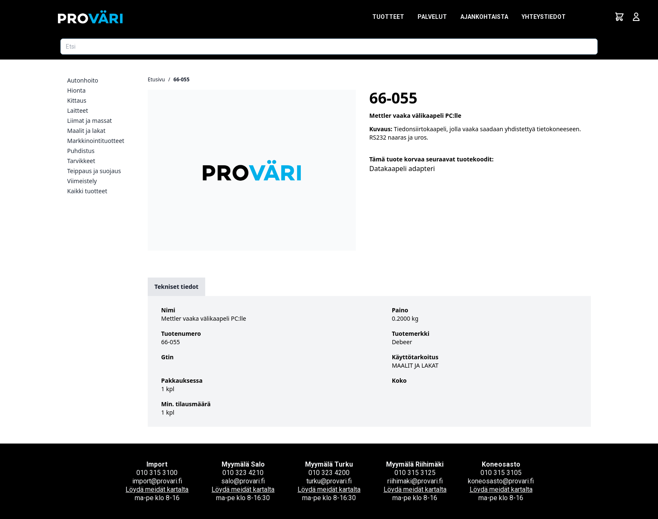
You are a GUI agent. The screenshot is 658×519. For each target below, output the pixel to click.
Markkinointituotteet (95, 141)
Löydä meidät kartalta (156, 489)
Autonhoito (82, 80)
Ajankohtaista (484, 16)
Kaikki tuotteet (87, 191)
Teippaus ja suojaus (94, 171)
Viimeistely (82, 181)
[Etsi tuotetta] (329, 46)
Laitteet (77, 110)
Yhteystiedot (544, 16)
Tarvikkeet (81, 161)
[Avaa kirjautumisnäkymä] (636, 17)
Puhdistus (80, 151)
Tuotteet (388, 16)
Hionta (76, 90)
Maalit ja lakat (86, 131)
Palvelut (432, 16)
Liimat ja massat (89, 121)
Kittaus (76, 100)
